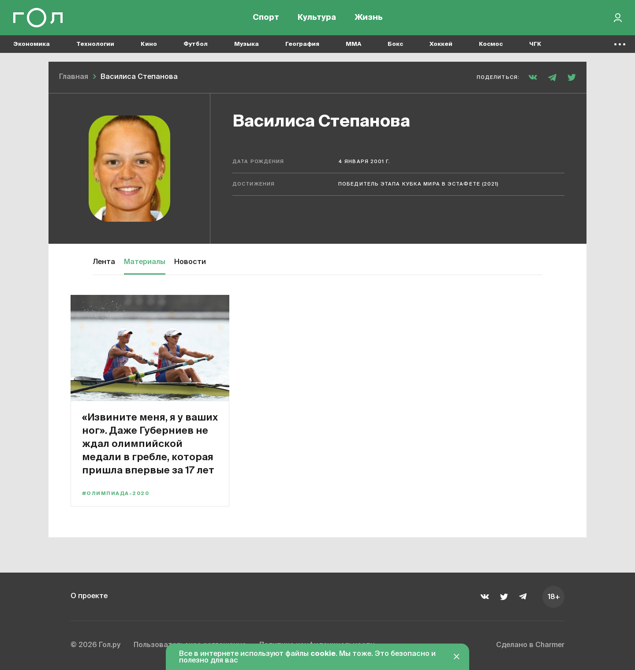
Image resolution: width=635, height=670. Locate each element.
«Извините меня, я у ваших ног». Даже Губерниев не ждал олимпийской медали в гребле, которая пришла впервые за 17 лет (150, 443)
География (302, 44)
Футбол (195, 44)
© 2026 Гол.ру (95, 645)
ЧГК (535, 44)
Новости (190, 262)
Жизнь (369, 18)
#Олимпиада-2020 (115, 493)
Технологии (95, 44)
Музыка (246, 44)
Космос (491, 44)
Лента (104, 262)
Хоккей (441, 44)
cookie (323, 654)
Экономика (31, 44)
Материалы (144, 262)
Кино (149, 44)
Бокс (395, 44)
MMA (353, 44)
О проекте (89, 596)
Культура (317, 18)
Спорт (266, 18)
